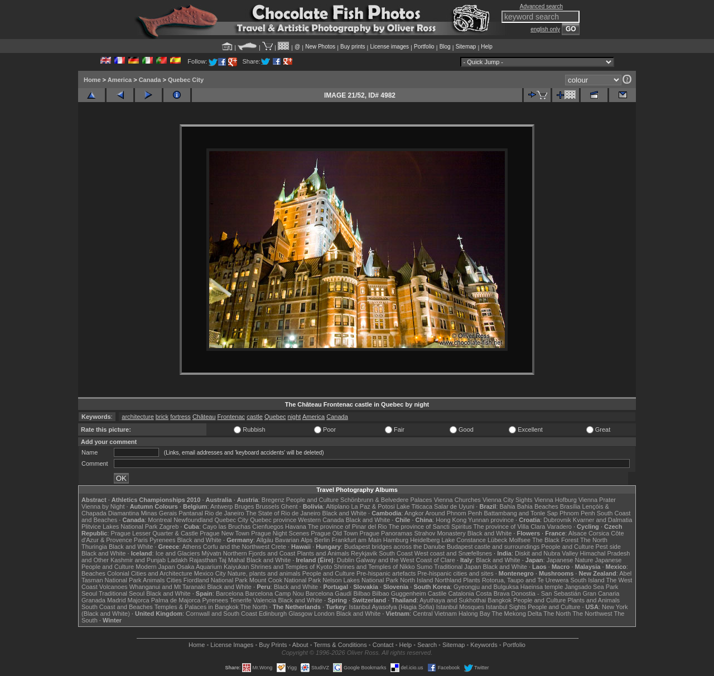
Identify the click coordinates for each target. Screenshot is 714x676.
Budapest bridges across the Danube (394, 546)
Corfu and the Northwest (236, 546)
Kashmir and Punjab (138, 560)
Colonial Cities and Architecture (149, 573)
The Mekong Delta (517, 613)
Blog (445, 47)
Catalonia (461, 593)
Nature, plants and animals (264, 573)
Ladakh (177, 560)
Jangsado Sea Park (591, 586)
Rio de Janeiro (224, 513)
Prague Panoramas (386, 533)
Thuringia (94, 546)
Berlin (322, 540)
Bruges (244, 506)
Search (427, 644)
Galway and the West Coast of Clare (405, 560)
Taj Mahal (232, 560)
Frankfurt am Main (357, 540)
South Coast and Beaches (117, 606)
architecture (137, 416)
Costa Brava (493, 593)
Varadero (559, 526)
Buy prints (352, 47)
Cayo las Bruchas (226, 526)
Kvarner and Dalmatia (602, 519)
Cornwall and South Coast (221, 613)
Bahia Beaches (537, 506)
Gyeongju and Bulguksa (486, 586)
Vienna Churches (457, 499)
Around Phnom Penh (453, 513)
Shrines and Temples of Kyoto (291, 566)
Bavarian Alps (293, 540)
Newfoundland (193, 519)
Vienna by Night (102, 506)
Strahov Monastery (439, 533)
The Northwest (592, 613)
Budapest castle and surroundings (493, 546)
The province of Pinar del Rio (347, 526)
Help (487, 47)
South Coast (396, 553)
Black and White (344, 513)
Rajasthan (203, 560)
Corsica (598, 533)
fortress (180, 416)
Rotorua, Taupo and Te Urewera (525, 580)
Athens (191, 546)
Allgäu (264, 540)
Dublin (345, 560)
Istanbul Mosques (460, 606)
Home (92, 79)
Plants (471, 580)
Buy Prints (273, 644)
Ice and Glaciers (178, 553)
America (120, 79)
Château (204, 416)
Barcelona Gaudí (329, 593)
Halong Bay (474, 613)
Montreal (160, 519)
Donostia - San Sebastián (546, 593)
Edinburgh (273, 613)
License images (389, 47)
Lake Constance (463, 540)
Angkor (414, 513)
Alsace (577, 533)
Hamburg (395, 540)
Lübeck (497, 540)
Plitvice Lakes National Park (119, 526)
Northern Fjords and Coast (259, 553)
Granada (93, 600)
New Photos (320, 47)
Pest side (608, 546)
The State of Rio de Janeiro (283, 513)
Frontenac (231, 416)
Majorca (138, 600)
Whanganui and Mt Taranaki (167, 586)
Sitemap (466, 47)
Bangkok (500, 600)
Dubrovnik (557, 519)
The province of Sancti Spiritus (430, 526)
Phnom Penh (577, 513)
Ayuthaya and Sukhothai (452, 600)
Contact (383, 644)
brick (162, 416)
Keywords (483, 644)
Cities (174, 580)
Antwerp (221, 506)
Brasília (570, 506)
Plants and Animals (323, 553)
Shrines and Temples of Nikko (374, 566)
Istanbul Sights (506, 606)
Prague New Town (224, 533)
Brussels (267, 506)
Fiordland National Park (216, 580)
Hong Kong (451, 519)
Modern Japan (155, 566)
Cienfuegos (267, 526)
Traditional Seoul (121, 593)
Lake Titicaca (414, 506)
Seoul (89, 593)
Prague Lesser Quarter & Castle (155, 533)
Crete (278, 546)
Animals (154, 580)
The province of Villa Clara (510, 526)
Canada (150, 79)
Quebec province (273, 519)
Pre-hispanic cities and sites (455, 573)
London (324, 613)
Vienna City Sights (508, 499)
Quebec (275, 416)
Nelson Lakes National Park (360, 580)
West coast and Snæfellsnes (453, 553)
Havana (295, 526)
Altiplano (337, 506)
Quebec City (186, 79)
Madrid (116, 600)
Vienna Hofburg (555, 499)
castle (255, 416)
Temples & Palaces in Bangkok (197, 606)
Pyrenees (162, 540)
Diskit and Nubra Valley (546, 553)
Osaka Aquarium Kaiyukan (213, 566)
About (300, 644)
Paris (141, 540)
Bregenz (273, 499)
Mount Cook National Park (285, 580)
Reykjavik (364, 553)
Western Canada (321, 519)
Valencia (264, 600)
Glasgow (300, 613)
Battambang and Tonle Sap (521, 513)
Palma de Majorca (176, 600)
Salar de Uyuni (454, 506)
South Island (588, 580)
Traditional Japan (457, 566)
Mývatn (211, 553)
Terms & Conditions (339, 644)
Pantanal (190, 513)
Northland (448, 580)
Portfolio (424, 47)
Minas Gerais (159, 513)
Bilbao (361, 593)
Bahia (507, 506)
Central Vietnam (435, 613)
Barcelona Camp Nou (274, 593)
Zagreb (168, 526)
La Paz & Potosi (373, 506)
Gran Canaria (600, 593)
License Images (231, 644)
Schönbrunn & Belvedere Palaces (386, 499)
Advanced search (541, 6)
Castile (437, 593)
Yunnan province (491, 519)
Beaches (93, 573)
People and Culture (312, 499)
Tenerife (241, 600)
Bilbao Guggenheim (399, 593)
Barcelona (230, 593)
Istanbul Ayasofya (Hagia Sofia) (391, 606)
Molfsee (520, 540)
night (294, 416)
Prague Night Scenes (280, 533)
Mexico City (210, 573)
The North (593, 540)
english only (545, 29)
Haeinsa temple (541, 586)
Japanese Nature (570, 560)
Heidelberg (425, 540)
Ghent (289, 506)
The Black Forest (555, 540)
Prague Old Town (334, 533)
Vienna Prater (597, 499)
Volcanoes (113, 586)
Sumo (425, 566)
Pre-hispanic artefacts (386, 573)
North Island (416, 580)
